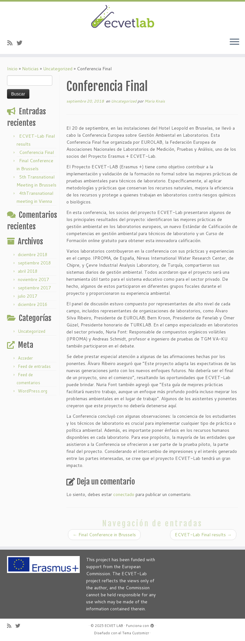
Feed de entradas (34, 366)
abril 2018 (27, 271)
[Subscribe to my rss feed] (12, 43)
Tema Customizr (135, 633)
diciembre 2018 (32, 254)
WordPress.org (32, 391)
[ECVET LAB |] (122, 17)
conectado (123, 494)
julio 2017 (27, 296)
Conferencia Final (36, 152)
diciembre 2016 (32, 304)
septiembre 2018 (34, 263)
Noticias (30, 68)
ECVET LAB (114, 625)
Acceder (25, 358)
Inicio (12, 68)
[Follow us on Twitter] (21, 43)
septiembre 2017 (34, 288)
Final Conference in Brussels (104, 534)
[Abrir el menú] (234, 42)
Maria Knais (155, 101)
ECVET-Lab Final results (203, 534)
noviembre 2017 (33, 279)
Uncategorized (57, 68)
